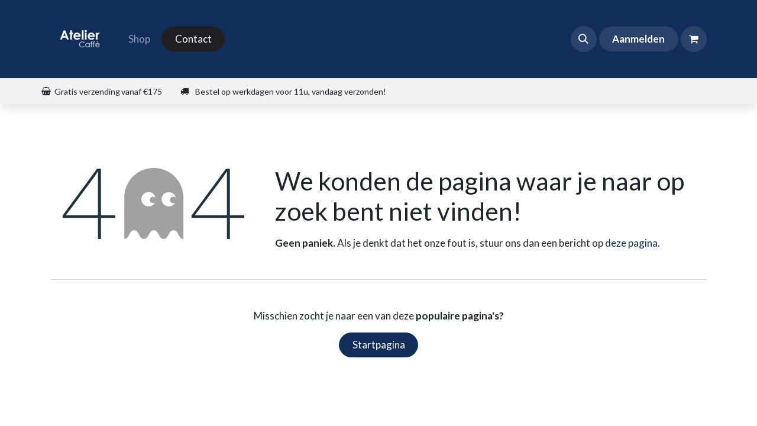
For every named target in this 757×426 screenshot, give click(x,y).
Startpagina (378, 344)
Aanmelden (638, 39)
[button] (584, 39)
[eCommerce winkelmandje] (694, 39)
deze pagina (631, 243)
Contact (193, 39)
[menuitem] (139, 39)
